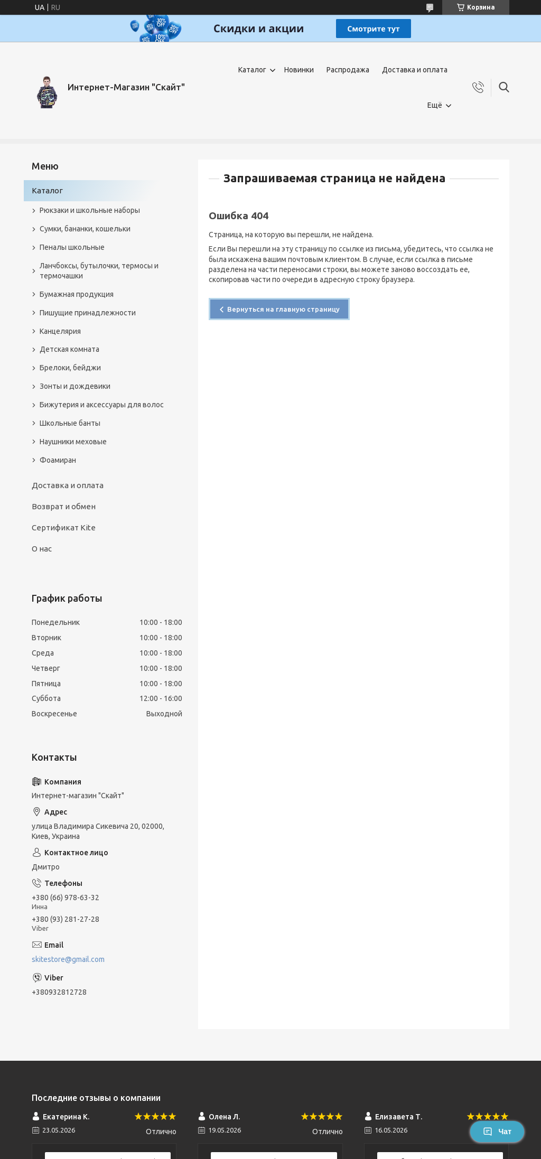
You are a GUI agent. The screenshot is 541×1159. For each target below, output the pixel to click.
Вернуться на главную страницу (283, 309)
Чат (497, 1131)
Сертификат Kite (64, 527)
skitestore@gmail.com (68, 959)
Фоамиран (58, 460)
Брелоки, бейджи (70, 367)
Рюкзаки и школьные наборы (90, 210)
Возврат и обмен (64, 506)
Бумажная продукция (77, 294)
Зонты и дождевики (75, 386)
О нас (42, 548)
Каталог (252, 70)
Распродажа (348, 70)
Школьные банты (70, 423)
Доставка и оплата (414, 70)
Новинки (299, 70)
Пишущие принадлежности (88, 313)
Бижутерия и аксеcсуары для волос (102, 404)
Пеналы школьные (72, 247)
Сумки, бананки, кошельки (85, 229)
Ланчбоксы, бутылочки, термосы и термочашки (99, 270)
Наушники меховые (73, 441)
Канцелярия (60, 331)
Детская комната (69, 349)
